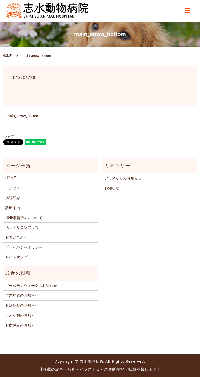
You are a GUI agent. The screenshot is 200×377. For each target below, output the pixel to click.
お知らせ (111, 188)
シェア (8, 136)
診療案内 (12, 208)
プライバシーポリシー (23, 247)
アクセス (12, 188)
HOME (7, 56)
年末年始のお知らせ (22, 295)
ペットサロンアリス (22, 227)
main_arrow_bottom (23, 116)
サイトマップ (16, 257)
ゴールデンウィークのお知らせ (31, 285)
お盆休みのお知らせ (22, 305)
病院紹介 (12, 198)
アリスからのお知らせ (122, 178)
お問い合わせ (16, 237)
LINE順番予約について (23, 218)
